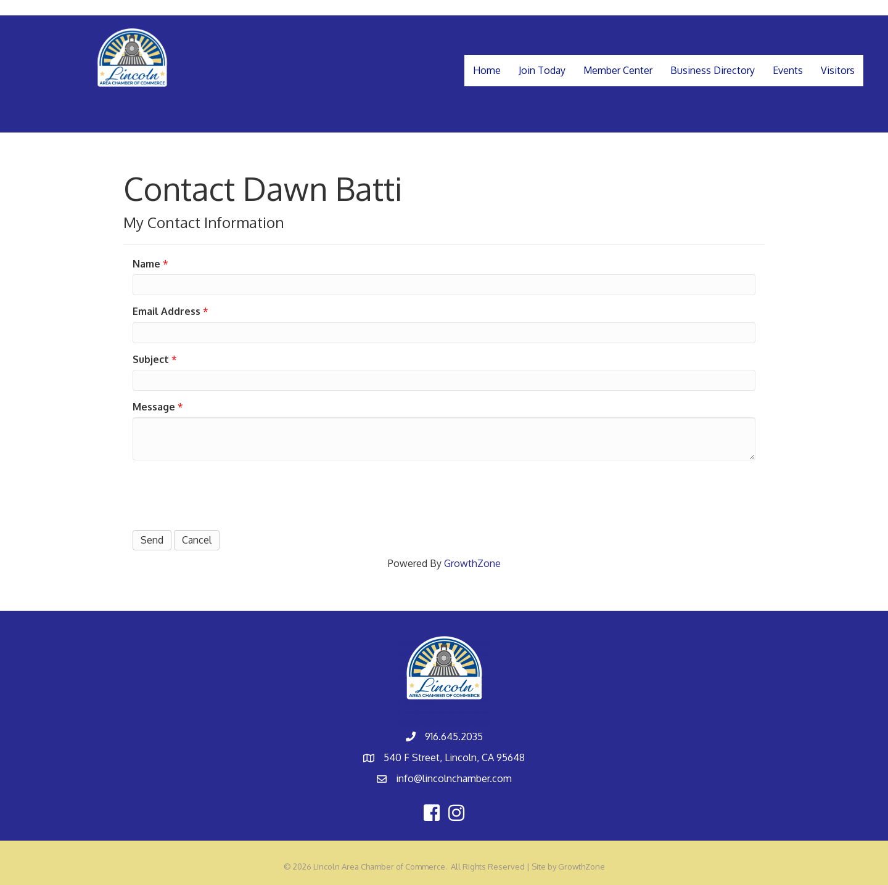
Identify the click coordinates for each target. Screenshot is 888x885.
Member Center (617, 70)
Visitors (838, 70)
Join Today (542, 70)
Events (788, 70)
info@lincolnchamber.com (454, 778)
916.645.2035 (454, 736)
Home (487, 70)
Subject (151, 359)
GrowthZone (472, 563)
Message (154, 407)
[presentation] (226, 494)
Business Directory (712, 70)
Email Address (166, 311)
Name (146, 264)
